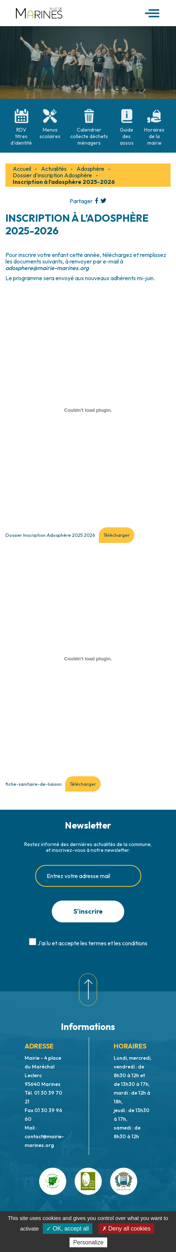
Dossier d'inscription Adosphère (52, 175)
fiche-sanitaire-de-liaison (33, 784)
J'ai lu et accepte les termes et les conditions (92, 943)
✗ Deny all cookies (126, 1228)
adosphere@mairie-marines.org (47, 267)
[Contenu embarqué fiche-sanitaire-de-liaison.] (88, 659)
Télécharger (116, 535)
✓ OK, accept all (67, 1228)
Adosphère (90, 168)
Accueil (22, 168)
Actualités (54, 168)
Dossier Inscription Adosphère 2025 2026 (50, 535)
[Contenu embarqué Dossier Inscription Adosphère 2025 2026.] (88, 410)
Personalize (88, 1242)
